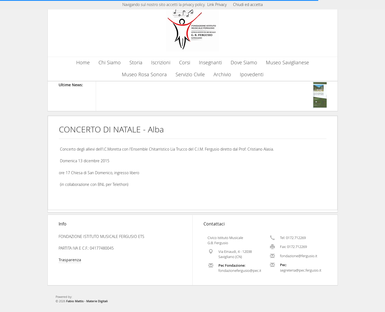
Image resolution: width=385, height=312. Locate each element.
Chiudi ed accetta (248, 4)
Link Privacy (217, 4)
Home (83, 62)
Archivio (222, 74)
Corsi (184, 62)
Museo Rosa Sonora (144, 74)
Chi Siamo (109, 62)
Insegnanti (210, 62)
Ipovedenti (251, 74)
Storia (135, 62)
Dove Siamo (244, 62)
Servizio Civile (190, 74)
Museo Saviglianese (287, 62)
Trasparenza (70, 259)
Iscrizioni (160, 62)
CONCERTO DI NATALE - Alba (111, 129)
